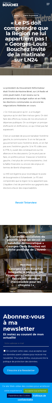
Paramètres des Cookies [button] (19, 395)
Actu (16, 15)
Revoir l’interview (26, 202)
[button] (48, 4)
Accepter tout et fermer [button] (35, 391)
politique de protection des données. (20, 361)
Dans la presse (30, 15)
